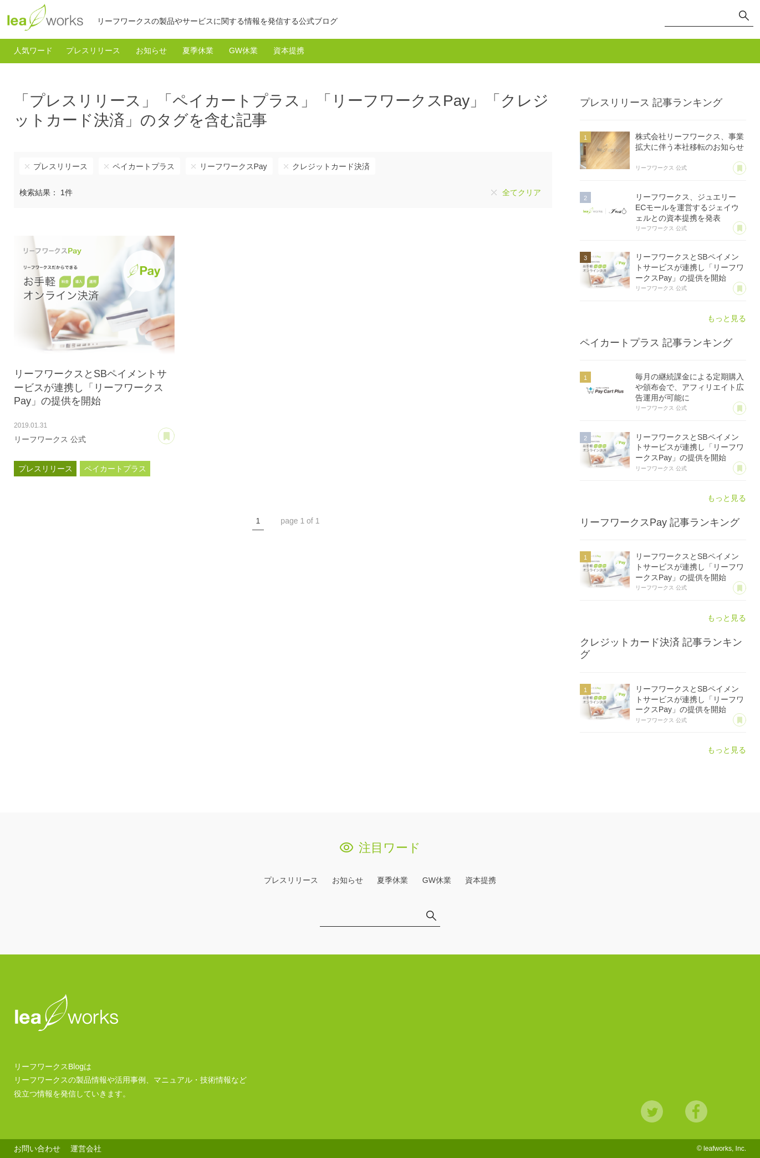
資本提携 (288, 50)
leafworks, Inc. (724, 1148)
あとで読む (174, 432)
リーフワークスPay (233, 166)
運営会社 (85, 1148)
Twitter (652, 1111)
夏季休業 (197, 50)
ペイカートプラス (144, 166)
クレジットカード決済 (331, 166)
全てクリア (521, 192)
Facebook (696, 1111)
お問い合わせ (37, 1148)
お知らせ (151, 50)
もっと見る (726, 318)
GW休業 (243, 50)
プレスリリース (93, 50)
